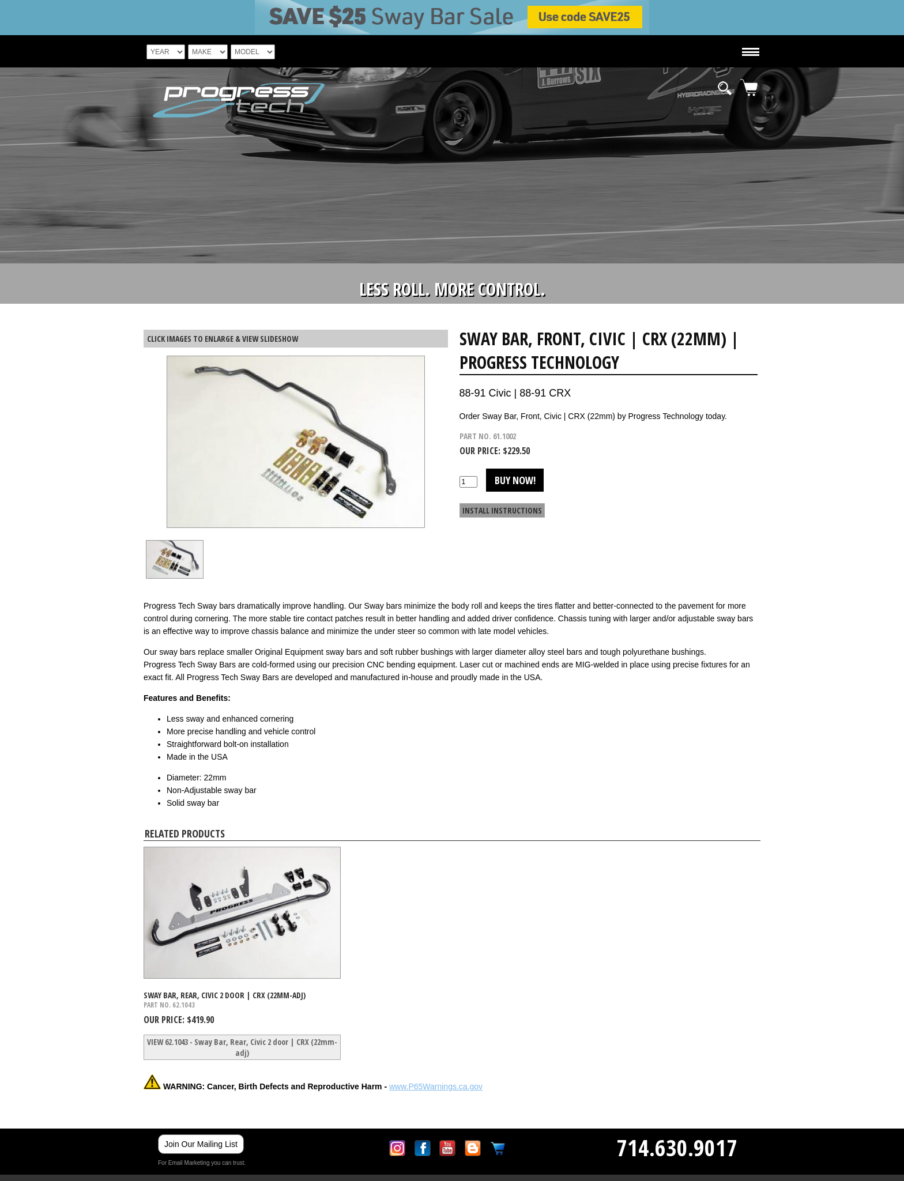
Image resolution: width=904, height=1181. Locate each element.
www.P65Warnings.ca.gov (436, 1086)
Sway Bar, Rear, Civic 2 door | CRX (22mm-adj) (225, 995)
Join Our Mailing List (201, 1144)
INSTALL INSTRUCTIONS (502, 510)
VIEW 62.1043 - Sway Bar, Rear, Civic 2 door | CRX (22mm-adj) (242, 1047)
